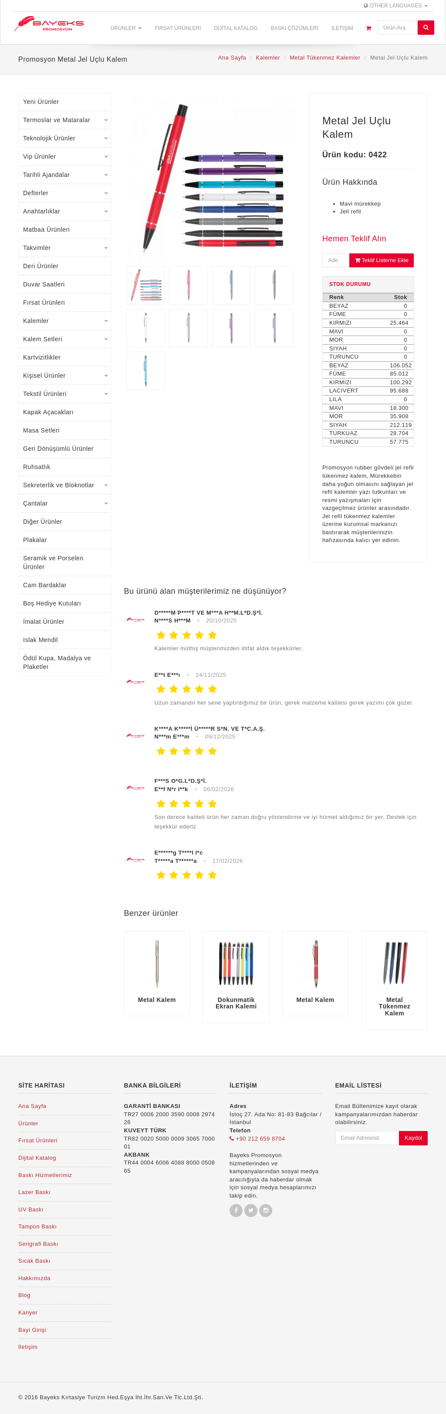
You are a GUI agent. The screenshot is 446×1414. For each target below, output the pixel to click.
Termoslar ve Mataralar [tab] (65, 119)
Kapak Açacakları (48, 412)
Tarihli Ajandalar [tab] (65, 174)
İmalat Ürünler (43, 621)
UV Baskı (31, 1209)
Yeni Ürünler (41, 101)
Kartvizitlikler (42, 357)
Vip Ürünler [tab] (65, 156)
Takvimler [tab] (65, 247)
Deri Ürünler (40, 266)
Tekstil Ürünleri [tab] (65, 393)
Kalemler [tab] (65, 320)
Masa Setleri (41, 430)
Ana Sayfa (232, 57)
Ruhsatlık (37, 466)
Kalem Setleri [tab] (65, 339)
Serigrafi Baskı (38, 1244)
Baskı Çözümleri (294, 28)
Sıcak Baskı (34, 1261)
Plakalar (35, 539)
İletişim (342, 28)
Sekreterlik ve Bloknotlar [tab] (65, 485)
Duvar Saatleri (44, 284)
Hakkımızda (34, 1278)
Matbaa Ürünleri (46, 229)
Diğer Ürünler (42, 521)
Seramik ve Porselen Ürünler (53, 562)
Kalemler (268, 57)
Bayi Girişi (32, 1330)
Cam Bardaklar (45, 585)
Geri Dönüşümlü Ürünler (58, 448)
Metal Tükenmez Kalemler (325, 57)
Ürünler (126, 28)
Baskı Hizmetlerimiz (45, 1175)
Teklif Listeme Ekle (382, 260)
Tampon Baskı (37, 1226)
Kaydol (413, 1138)
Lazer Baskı (34, 1192)
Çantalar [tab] (65, 503)
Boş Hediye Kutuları (52, 603)
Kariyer (28, 1312)
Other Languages (396, 6)
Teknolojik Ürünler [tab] (65, 138)
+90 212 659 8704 (257, 1138)
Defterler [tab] (65, 193)
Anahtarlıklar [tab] (65, 211)
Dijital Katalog (235, 28)
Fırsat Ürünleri (178, 28)
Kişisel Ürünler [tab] (65, 375)
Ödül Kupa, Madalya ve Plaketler (57, 662)
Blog (24, 1295)
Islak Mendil (40, 639)
